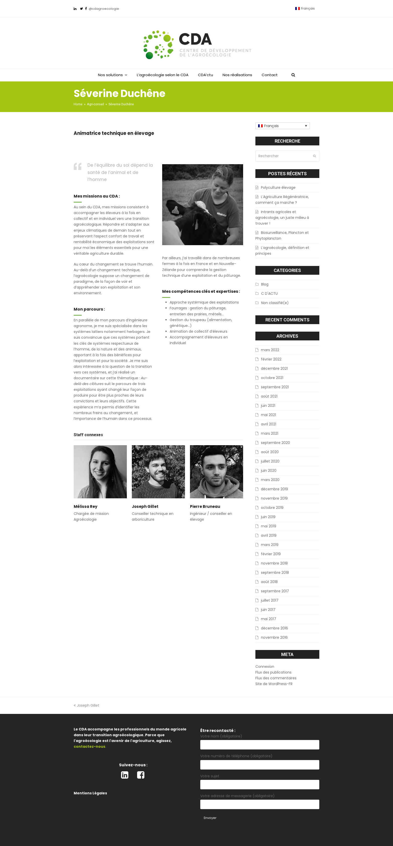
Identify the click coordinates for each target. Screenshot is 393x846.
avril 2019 (268, 535)
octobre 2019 (272, 507)
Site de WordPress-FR (273, 683)
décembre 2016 (274, 628)
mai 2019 (268, 526)
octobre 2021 (272, 377)
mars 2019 (269, 544)
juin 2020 (268, 470)
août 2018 (269, 581)
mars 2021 (269, 433)
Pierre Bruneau (205, 506)
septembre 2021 (275, 387)
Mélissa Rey (85, 506)
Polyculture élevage (278, 187)
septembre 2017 (275, 591)
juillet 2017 (269, 600)
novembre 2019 (274, 498)
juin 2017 (268, 609)
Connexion (264, 666)
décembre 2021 (274, 368)
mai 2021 (268, 414)
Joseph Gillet (145, 506)
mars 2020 (270, 479)
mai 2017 (268, 618)
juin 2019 (268, 516)
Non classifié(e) (275, 302)
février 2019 (271, 553)
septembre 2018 (275, 572)
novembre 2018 (274, 563)
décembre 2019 (274, 489)
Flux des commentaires (276, 678)
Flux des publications (273, 672)
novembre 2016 (274, 637)
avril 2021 (268, 424)
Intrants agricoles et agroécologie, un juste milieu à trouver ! (282, 217)
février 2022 (271, 359)
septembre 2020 (275, 442)
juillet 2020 (270, 461)
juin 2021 (268, 405)
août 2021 (269, 396)
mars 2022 (270, 349)
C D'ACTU (269, 293)
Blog (264, 284)
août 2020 (270, 451)
